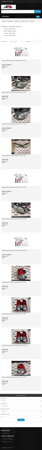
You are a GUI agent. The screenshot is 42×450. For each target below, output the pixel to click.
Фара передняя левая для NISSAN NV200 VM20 (14, 60)
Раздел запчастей (5, 408)
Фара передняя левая (9, 28)
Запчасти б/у (6, 433)
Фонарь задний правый (10, 35)
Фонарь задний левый (9, 33)
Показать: (28, 41)
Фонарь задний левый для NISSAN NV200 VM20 (14, 282)
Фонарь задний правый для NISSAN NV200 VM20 (14, 345)
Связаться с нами (7, 441)
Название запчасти (5, 414)
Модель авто (4, 403)
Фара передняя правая (10, 31)
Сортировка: (4, 41)
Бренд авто (3, 398)
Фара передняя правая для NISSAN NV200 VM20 (14, 250)
